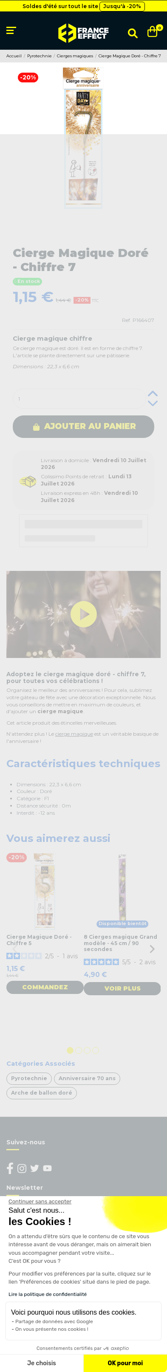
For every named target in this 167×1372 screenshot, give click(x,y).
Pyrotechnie (29, 1078)
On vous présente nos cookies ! (51, 1329)
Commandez (45, 987)
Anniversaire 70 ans (87, 1078)
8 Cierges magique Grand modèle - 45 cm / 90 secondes (120, 943)
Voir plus (123, 988)
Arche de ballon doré (41, 1093)
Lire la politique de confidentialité (47, 1294)
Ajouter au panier (84, 426)
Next (152, 948)
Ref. (126, 320)
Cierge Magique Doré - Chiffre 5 (39, 940)
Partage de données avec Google (54, 1321)
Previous (15, 948)
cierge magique (74, 734)
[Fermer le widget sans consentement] (40, 1201)
